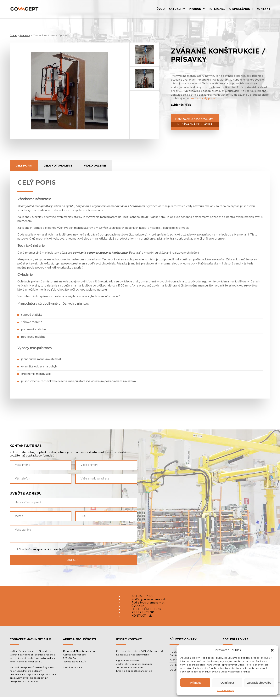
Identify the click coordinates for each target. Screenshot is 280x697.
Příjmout (195, 682)
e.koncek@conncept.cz (138, 671)
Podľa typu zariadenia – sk (149, 599)
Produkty (25, 35)
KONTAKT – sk (142, 616)
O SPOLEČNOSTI (241, 9)
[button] (272, 650)
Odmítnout (227, 682)
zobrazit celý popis (203, 98)
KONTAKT (263, 9)
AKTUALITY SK (142, 596)
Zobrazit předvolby (259, 682)
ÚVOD (160, 9)
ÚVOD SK (138, 606)
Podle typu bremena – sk (148, 602)
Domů (13, 35)
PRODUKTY (197, 9)
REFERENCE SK (143, 612)
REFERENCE (217, 9)
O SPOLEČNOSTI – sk (146, 609)
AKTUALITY (177, 9)
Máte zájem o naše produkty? (195, 122)
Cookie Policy (225, 690)
